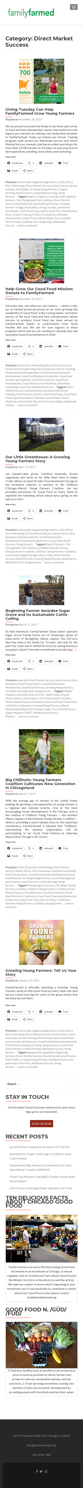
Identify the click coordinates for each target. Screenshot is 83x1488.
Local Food (24, 387)
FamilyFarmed (23, 203)
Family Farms (60, 185)
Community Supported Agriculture (38, 182)
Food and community (64, 870)
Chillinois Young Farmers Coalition (55, 551)
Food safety (22, 189)
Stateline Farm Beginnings (37, 221)
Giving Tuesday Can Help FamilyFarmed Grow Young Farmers (39, 111)
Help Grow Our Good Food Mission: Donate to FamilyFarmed (39, 291)
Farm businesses (46, 369)
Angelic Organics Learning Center (46, 196)
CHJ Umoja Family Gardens (55, 698)
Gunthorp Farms (58, 1059)
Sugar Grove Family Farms (60, 709)
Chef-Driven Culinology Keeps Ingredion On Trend (41, 1188)
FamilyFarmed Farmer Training (51, 203)
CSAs (62, 182)
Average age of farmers (40, 885)
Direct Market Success (38, 185)
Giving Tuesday (47, 207)
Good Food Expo (29, 211)
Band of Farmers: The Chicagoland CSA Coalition (40, 198)
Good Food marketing (17, 1045)
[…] (74, 649)
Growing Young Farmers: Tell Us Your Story (40, 972)
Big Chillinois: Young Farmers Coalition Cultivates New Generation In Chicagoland (40, 784)
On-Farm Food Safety (51, 401)
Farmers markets (28, 537)
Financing (11, 372)
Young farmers (24, 544)
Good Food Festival (53, 892)
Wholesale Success (43, 387)
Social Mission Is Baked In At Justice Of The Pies (40, 1147)
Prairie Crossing (22, 214)
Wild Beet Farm (14, 562)
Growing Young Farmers (43, 189)
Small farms (69, 558)
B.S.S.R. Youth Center (48, 694)
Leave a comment (27, 225)
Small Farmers (24, 192)
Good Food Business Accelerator (40, 376)
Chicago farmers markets (20, 551)
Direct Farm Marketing (31, 365)
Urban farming (48, 881)
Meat (30, 691)
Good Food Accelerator (29, 394)
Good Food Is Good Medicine (39, 383)
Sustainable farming (45, 192)
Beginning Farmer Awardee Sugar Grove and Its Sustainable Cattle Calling (37, 614)
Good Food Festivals (43, 379)
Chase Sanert (29, 698)
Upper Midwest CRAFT (18, 712)
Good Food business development (48, 874)
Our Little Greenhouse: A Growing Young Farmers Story (37, 459)
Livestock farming (15, 691)
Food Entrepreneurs (29, 372)
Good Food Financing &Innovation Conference (40, 395)
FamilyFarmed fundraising (20, 369)
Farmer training (66, 369)
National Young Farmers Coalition (24, 903)
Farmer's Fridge (14, 207)
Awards (22, 680)
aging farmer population (41, 1052)
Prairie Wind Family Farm (45, 218)
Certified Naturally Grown (53, 547)
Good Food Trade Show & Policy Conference (45, 899)
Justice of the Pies (50, 211)
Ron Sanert (37, 709)
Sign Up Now (41, 1123)
